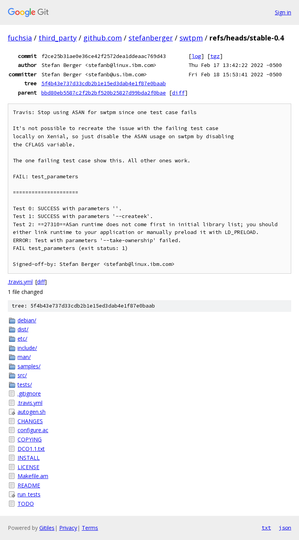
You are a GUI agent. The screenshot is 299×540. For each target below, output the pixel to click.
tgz (215, 56)
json (285, 527)
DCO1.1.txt (31, 448)
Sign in (283, 12)
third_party (58, 37)
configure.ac (33, 430)
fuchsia (20, 37)
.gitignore (29, 393)
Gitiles (47, 527)
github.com (102, 37)
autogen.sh (32, 411)
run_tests (29, 494)
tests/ (25, 384)
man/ (24, 357)
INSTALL (29, 457)
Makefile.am (33, 476)
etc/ (22, 338)
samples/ (29, 366)
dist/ (23, 329)
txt (266, 527)
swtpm (191, 37)
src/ (22, 375)
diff (178, 92)
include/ (27, 348)
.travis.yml (20, 281)
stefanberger (150, 37)
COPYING (30, 439)
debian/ (27, 320)
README (29, 485)
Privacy (68, 527)
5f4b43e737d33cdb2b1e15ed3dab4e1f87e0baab (103, 83)
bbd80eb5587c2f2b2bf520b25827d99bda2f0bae (103, 92)
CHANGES (30, 421)
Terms (90, 527)
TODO (26, 503)
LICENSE (28, 467)
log (196, 56)
